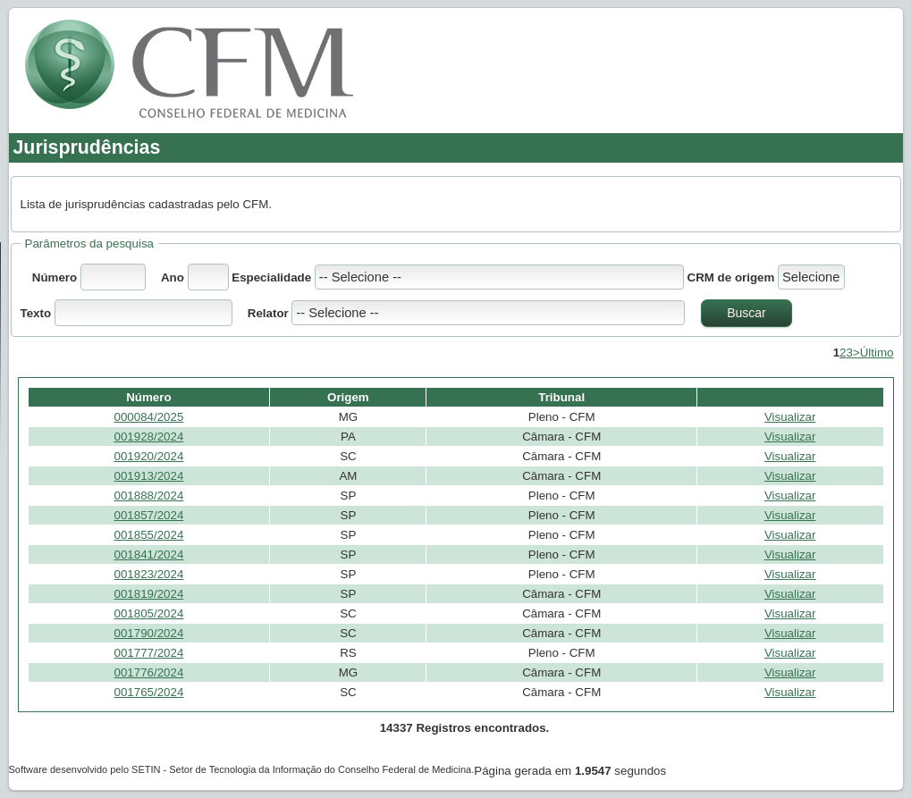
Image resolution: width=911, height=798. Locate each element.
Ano (172, 277)
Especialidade (273, 277)
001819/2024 (149, 594)
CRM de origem (731, 277)
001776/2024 (149, 672)
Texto (38, 313)
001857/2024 (149, 515)
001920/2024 (149, 456)
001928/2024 (149, 436)
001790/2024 (149, 633)
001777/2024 (149, 652)
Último (877, 352)
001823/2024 (149, 574)
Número (54, 277)
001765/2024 (149, 692)
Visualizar (790, 417)
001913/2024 (149, 476)
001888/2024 (149, 495)
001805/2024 (149, 613)
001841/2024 (149, 554)
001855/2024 (149, 535)
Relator (268, 313)
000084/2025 (149, 417)
